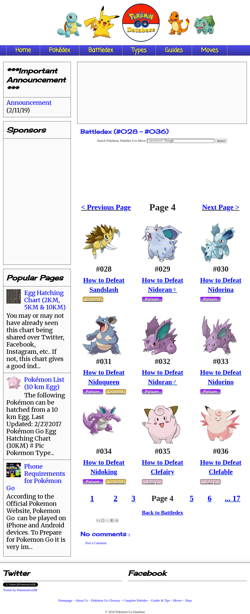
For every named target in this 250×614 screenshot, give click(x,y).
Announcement (29, 102)
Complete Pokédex (135, 600)
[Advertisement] (162, 91)
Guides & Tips (160, 600)
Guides (174, 50)
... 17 (232, 498)
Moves (209, 50)
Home (23, 50)
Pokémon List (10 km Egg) (44, 383)
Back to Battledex (162, 513)
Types (139, 50)
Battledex (100, 50)
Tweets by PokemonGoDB (20, 590)
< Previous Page (106, 207)
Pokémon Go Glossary (105, 600)
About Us (81, 600)
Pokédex (59, 50)
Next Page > (220, 207)
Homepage (65, 600)
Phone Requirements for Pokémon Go (35, 477)
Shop (188, 600)
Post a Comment (96, 543)
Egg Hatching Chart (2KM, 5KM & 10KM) (45, 300)
